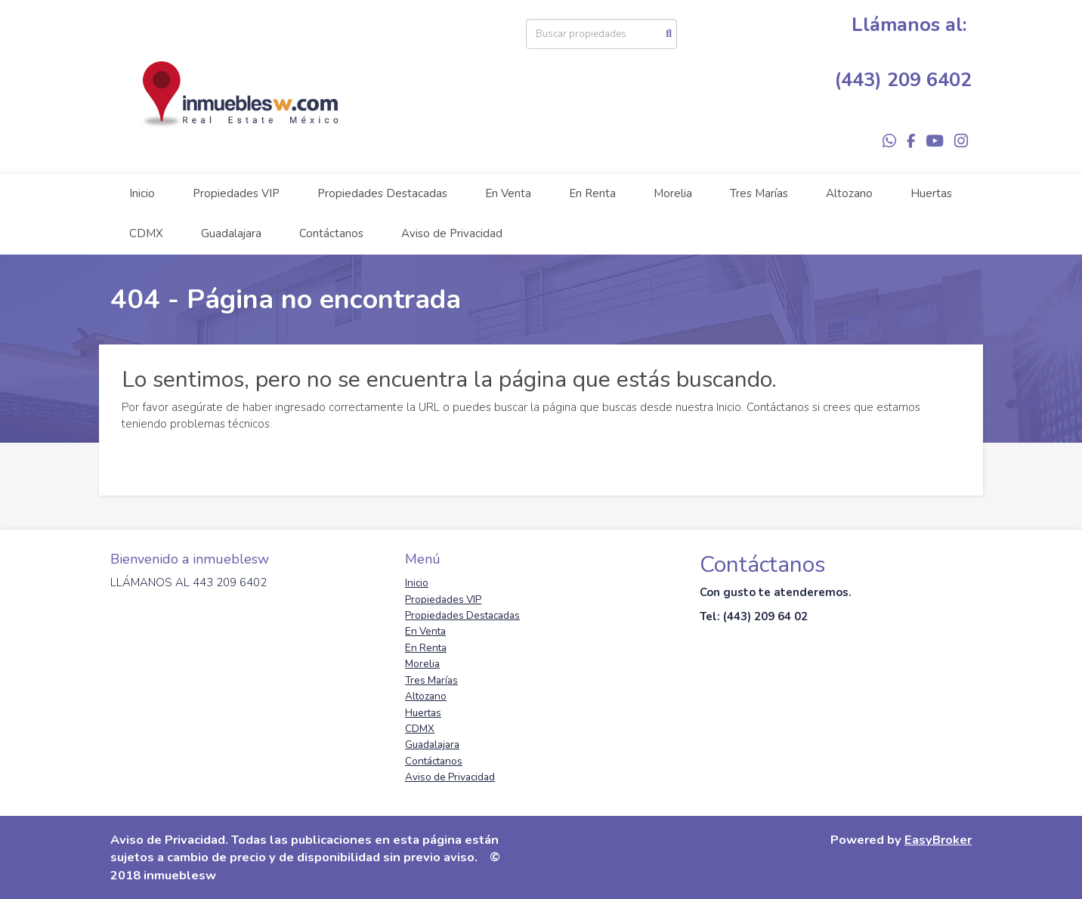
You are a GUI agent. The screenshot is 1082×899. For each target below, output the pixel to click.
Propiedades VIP (236, 193)
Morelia (673, 193)
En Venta (508, 193)
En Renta (592, 193)
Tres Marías (759, 193)
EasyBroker (938, 839)
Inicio (142, 193)
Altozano (849, 193)
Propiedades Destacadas (382, 193)
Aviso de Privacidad (451, 233)
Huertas (931, 193)
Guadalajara (231, 233)
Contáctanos (331, 233)
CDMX (146, 233)
